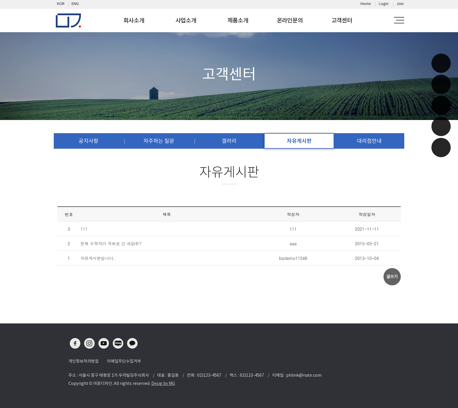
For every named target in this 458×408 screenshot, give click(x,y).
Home (365, 3)
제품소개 (238, 20)
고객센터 (342, 20)
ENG (75, 3)
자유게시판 (299, 141)
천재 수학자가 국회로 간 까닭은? (110, 243)
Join (400, 3)
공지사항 (88, 141)
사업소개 (186, 20)
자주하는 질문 (158, 141)
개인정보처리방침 (83, 361)
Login (383, 3)
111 (84, 229)
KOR (61, 3)
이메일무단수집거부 (124, 361)
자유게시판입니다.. (98, 258)
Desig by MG (163, 383)
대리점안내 (369, 141)
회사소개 (134, 20)
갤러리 (229, 141)
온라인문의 (290, 20)
